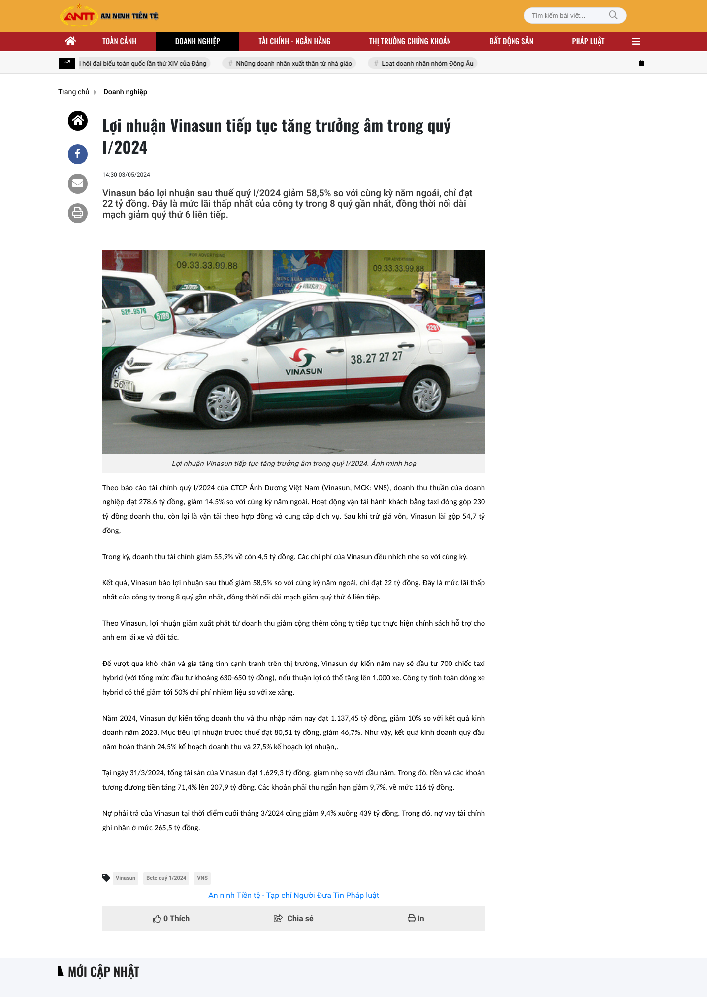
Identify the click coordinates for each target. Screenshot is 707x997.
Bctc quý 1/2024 (166, 878)
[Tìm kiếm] (613, 15)
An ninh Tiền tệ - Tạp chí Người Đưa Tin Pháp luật (293, 895)
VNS (202, 878)
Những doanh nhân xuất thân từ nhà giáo (295, 63)
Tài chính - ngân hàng (295, 41)
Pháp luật (588, 41)
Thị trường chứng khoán (410, 41)
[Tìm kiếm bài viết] (575, 15)
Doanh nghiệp (197, 41)
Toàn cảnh (119, 41)
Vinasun (125, 878)
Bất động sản (512, 41)
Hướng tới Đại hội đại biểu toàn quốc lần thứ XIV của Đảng (124, 63)
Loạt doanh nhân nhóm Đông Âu (428, 63)
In (416, 918)
